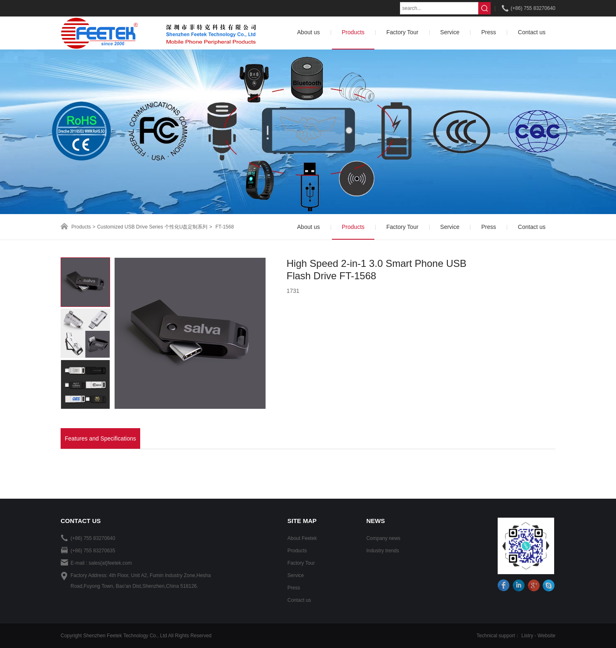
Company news (383, 538)
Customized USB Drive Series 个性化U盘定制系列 (152, 227)
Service (295, 575)
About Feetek (302, 538)
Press (293, 588)
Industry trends (382, 551)
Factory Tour (301, 563)
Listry (528, 636)
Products (81, 227)
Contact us (299, 600)
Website (546, 636)
